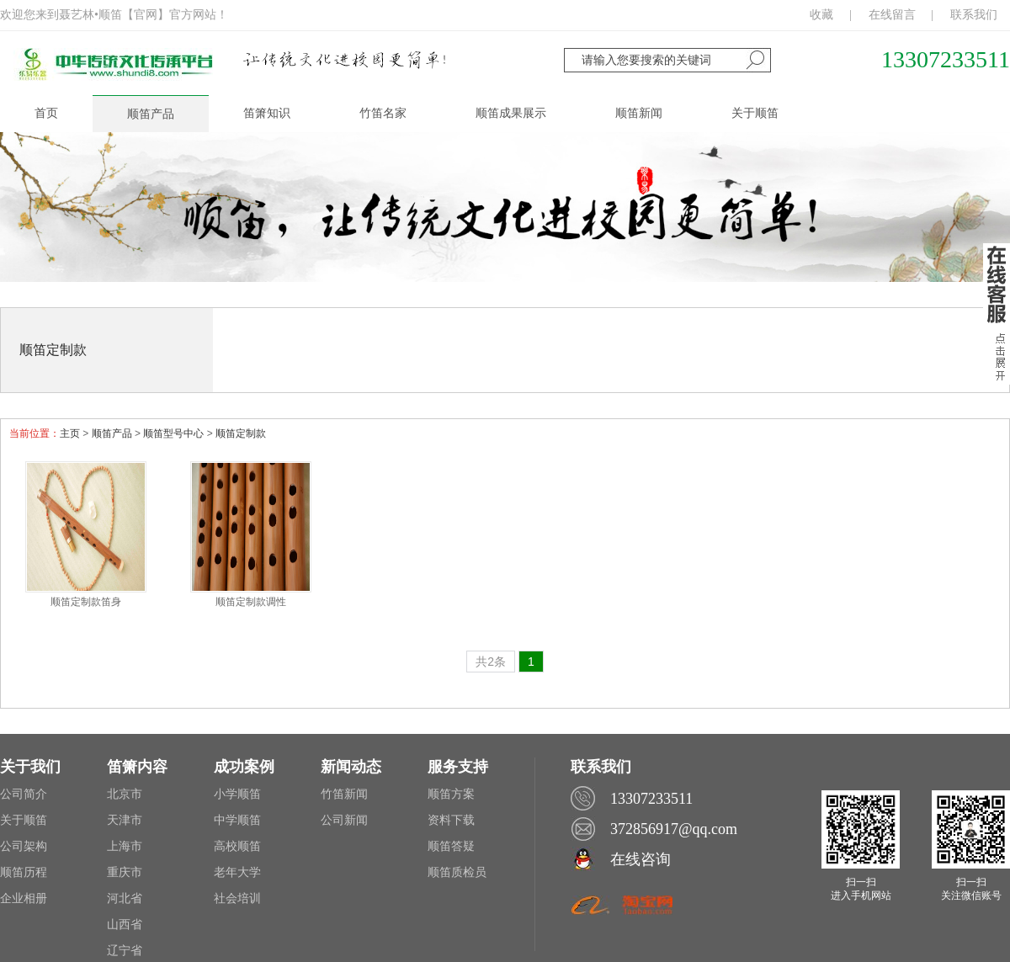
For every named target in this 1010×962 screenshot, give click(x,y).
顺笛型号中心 (173, 433)
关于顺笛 (23, 820)
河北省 (124, 898)
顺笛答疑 (451, 846)
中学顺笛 (237, 820)
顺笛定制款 (53, 350)
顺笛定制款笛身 (85, 602)
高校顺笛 (237, 846)
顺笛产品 (112, 433)
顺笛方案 (451, 794)
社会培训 (237, 898)
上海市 (124, 846)
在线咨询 (640, 859)
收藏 (821, 14)
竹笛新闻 (344, 794)
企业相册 (23, 898)
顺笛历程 (23, 872)
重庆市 (124, 872)
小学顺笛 (237, 794)
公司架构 (23, 846)
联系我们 (973, 14)
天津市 (124, 820)
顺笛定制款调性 (250, 602)
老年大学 (237, 872)
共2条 (491, 661)
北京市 (124, 794)
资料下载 (451, 820)
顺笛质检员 (457, 872)
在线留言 (892, 14)
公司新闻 (344, 820)
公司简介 (23, 794)
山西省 (124, 924)
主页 (70, 433)
